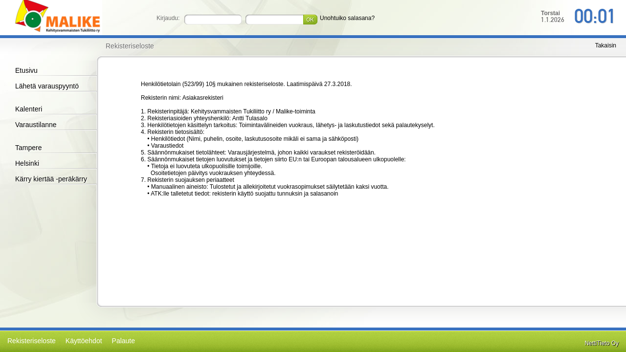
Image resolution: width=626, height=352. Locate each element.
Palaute (123, 341)
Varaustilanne (36, 125)
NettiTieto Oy (601, 343)
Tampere (28, 148)
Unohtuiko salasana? (347, 18)
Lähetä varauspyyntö (47, 86)
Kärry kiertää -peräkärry (51, 179)
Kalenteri (28, 109)
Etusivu (26, 70)
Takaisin (605, 45)
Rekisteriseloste (31, 341)
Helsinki (27, 163)
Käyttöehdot (84, 341)
